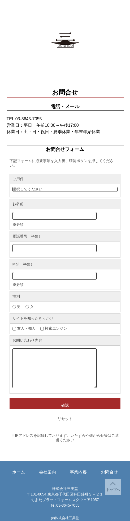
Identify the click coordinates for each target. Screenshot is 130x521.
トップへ (113, 490)
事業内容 (78, 16)
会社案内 (47, 16)
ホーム (18, 16)
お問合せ (109, 16)
